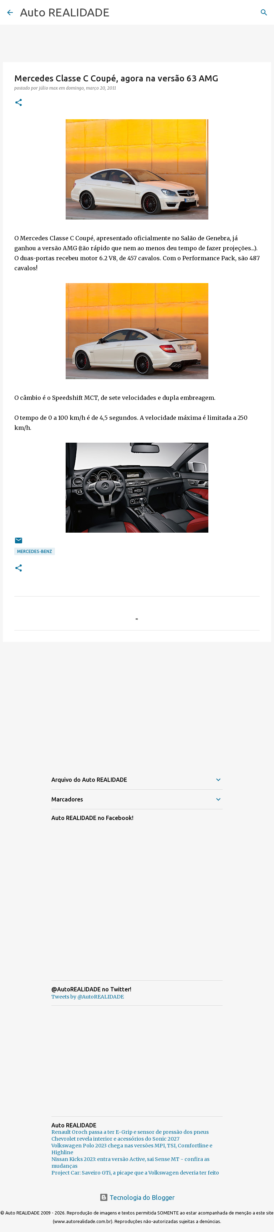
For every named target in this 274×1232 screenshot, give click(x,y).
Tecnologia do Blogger (137, 1197)
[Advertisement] (137, 703)
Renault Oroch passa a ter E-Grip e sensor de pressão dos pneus (130, 1132)
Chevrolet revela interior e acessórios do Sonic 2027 (115, 1139)
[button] (18, 103)
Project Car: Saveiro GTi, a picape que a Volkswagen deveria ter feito (135, 1173)
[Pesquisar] (264, 12)
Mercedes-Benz (34, 551)
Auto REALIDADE (65, 12)
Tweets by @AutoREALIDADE (87, 997)
